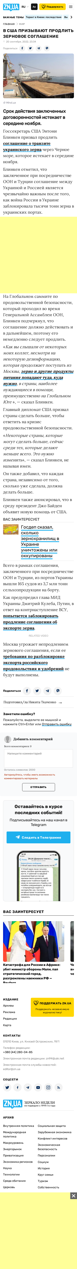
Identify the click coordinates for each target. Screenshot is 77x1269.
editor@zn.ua (11, 1069)
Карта (7, 1025)
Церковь (9, 1187)
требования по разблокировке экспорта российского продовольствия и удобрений (34, 662)
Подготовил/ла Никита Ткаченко (29, 702)
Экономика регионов (18, 1162)
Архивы (8, 1005)
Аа (34, 6)
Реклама (9, 1012)
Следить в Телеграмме (38, 837)
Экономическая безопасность (49, 1147)
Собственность (48, 1187)
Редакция (10, 1018)
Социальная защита (52, 1126)
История (44, 1168)
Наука (7, 1168)
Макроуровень (13, 1143)
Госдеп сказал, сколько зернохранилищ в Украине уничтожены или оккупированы (40, 541)
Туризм (43, 1181)
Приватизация (13, 1155)
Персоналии (46, 1155)
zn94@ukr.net (55, 1058)
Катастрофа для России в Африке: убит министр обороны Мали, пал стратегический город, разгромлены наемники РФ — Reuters (31, 974)
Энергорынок (12, 1149)
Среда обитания (14, 1181)
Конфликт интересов (52, 1138)
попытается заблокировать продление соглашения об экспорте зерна (30, 622)
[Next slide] (71, 17)
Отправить (38, 787)
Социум (43, 1162)
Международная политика (14, 1134)
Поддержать (52, 7)
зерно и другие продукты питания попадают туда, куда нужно (38, 377)
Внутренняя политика (18, 1126)
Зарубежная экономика (54, 1132)
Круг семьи (45, 1174)
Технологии (11, 1174)
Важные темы (13, 17)
